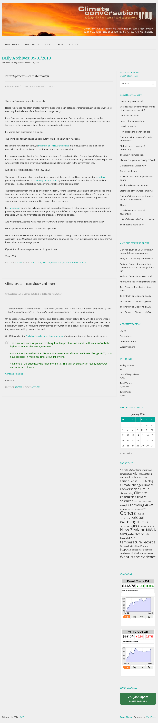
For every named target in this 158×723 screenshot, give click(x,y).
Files (60, 44)
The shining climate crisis (132, 154)
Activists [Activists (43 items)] (124, 469)
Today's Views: (127, 365)
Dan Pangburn (127, 249)
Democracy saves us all (131, 101)
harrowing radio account (45, 180)
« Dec (122, 453)
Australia (36, 263)
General (18, 263)
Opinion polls (32, 44)
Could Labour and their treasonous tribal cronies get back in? (137, 267)
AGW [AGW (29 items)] (131, 470)
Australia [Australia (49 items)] (147, 473)
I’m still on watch (128, 126)
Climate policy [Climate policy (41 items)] (127, 493)
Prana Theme (126, 717)
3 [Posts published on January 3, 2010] (151, 424)
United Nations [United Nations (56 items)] (140, 553)
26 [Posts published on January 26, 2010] (128, 445)
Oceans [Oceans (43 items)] (124, 546)
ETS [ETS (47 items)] (144, 509)
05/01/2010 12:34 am (13, 294)
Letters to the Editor (129, 115)
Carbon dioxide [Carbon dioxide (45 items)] (139, 477)
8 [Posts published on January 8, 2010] (141, 429)
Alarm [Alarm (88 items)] (137, 473)
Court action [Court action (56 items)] (139, 501)
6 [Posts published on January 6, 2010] (132, 429)
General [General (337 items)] (129, 513)
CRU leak (36, 387)
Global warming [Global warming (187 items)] (132, 519)
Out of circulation (128, 171)
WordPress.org (127, 346)
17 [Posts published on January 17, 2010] (152, 435)
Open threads (12, 44)
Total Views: (126, 383)
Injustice (46, 263)
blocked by (138, 698)
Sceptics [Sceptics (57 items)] (125, 549)
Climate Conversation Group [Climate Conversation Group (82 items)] (137, 487)
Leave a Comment (31, 294)
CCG (22, 717)
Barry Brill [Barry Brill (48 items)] (125, 477)
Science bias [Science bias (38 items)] (136, 549)
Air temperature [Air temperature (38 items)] (141, 470)
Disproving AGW (143, 295)
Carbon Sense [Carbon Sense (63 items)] (128, 481)
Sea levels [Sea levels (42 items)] (125, 553)
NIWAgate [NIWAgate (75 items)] (127, 534)
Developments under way (133, 165)
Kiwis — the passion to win (133, 120)
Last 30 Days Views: (130, 374)
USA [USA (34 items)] (151, 553)
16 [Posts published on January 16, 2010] (147, 435)
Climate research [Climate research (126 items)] (133, 494)
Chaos (123, 204)
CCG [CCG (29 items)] (139, 481)
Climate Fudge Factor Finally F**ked (137, 160)
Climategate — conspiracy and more (30, 284)
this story (100, 176)
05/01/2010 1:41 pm (12, 86)
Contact (73, 44)
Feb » (129, 453)
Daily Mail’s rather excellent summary (44, 336)
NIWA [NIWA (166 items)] (151, 529)
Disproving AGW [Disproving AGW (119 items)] (139, 505)
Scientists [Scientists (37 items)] (147, 549)
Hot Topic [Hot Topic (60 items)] (143, 522)
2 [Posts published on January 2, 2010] (146, 424)
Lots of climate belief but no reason (137, 219)
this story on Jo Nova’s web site (53, 145)
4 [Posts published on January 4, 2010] (122, 429)
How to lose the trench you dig (135, 131)
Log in (123, 330)
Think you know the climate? (134, 185)
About (48, 44)
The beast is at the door (132, 224)
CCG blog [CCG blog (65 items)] (147, 481)
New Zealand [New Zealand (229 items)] (133, 530)
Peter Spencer (79, 263)
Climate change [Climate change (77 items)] (131, 485)
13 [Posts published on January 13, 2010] (133, 435)
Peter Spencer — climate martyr (27, 76)
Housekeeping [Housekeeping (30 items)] (126, 526)
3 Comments (27, 86)
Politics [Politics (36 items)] (131, 546)
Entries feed (126, 336)
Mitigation (68, 263)
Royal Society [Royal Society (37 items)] (141, 546)
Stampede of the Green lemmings (137, 190)
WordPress (151, 717)
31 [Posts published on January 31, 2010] (152, 445)
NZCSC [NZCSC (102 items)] (139, 534)
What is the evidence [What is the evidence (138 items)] (138, 556)
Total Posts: (126, 391)
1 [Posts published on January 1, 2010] (141, 424)
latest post (14, 207)
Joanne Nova (56, 263)
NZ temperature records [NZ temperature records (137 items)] (138, 540)
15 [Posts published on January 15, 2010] (142, 435)
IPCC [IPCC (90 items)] (136, 526)
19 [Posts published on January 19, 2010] (128, 440)
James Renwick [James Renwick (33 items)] (147, 526)
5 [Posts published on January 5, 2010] (127, 429)
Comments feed (128, 341)
